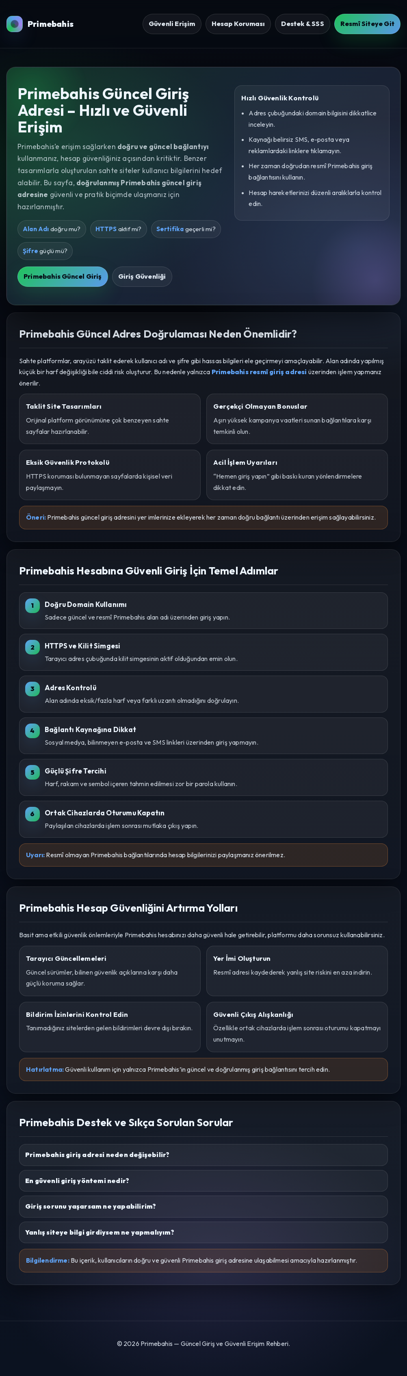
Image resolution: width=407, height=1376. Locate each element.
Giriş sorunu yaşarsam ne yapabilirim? (90, 1206)
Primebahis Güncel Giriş (63, 276)
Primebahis (40, 24)
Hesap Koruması (238, 24)
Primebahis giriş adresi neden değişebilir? (97, 1155)
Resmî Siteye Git (367, 24)
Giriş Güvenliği (142, 276)
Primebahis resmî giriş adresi (259, 372)
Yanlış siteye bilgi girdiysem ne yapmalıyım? (99, 1232)
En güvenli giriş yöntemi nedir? (77, 1181)
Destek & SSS (302, 24)
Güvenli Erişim (172, 24)
